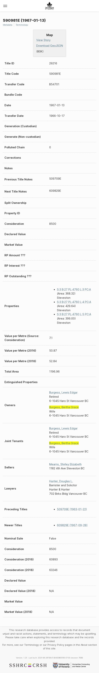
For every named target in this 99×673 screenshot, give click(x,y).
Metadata (7, 24)
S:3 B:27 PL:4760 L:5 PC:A (74, 314)
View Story (43, 40)
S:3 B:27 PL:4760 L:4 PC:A (74, 302)
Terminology (22, 24)
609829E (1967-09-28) (72, 525)
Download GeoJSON (49, 45)
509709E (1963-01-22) (72, 509)
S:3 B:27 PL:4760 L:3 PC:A (74, 289)
